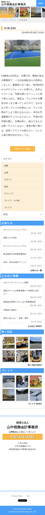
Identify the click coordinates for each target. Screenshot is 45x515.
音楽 (5, 187)
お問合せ (13, 432)
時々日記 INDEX (35, 365)
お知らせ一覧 (36, 270)
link (28, 496)
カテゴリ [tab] (7, 159)
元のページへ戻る (22, 149)
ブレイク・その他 (11, 200)
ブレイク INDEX (35, 404)
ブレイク (13, 20)
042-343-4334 (22, 437)
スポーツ (7, 180)
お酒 (5, 173)
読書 (5, 166)
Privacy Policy (17, 496)
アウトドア (8, 194)
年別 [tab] (5, 214)
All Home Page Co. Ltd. (27, 512)
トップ (3, 20)
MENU (40, 3)
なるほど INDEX (35, 326)
